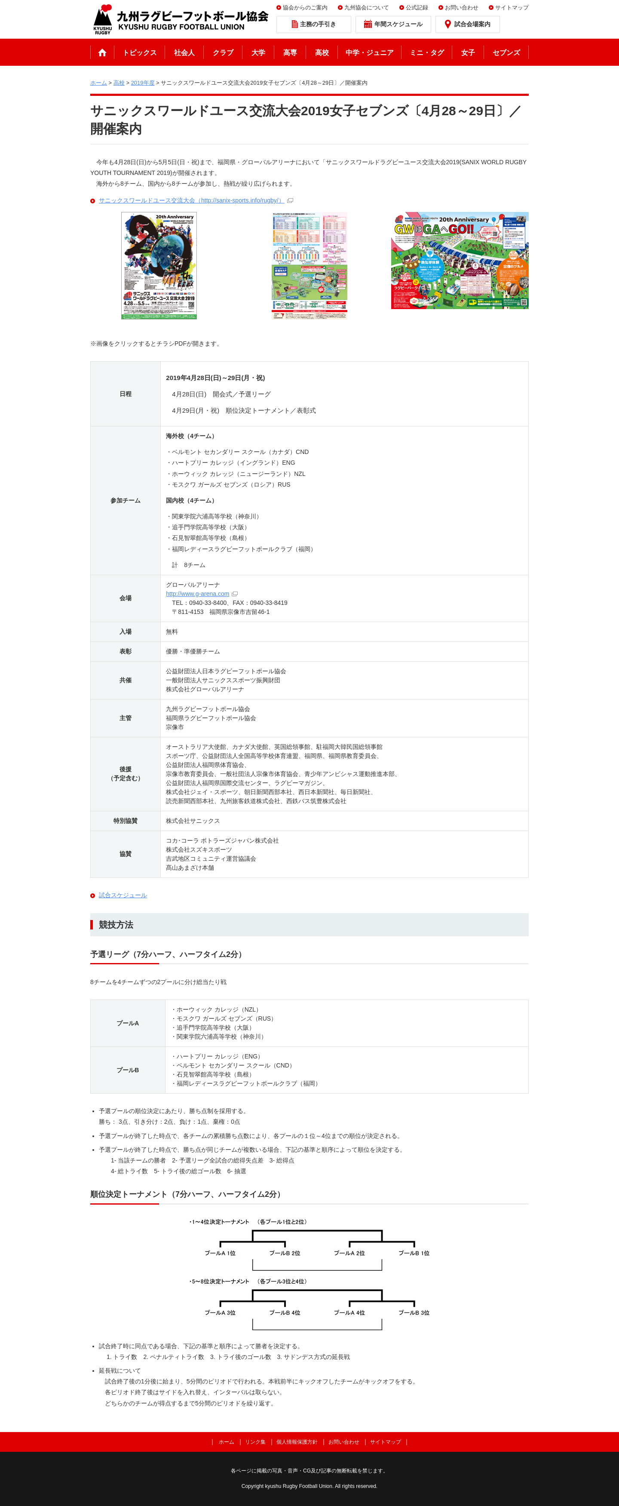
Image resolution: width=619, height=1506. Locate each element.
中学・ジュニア (370, 52)
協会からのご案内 (305, 7)
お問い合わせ (461, 7)
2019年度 (143, 83)
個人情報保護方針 (297, 1442)
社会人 (184, 52)
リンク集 (255, 1442)
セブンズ (506, 52)
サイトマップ (512, 7)
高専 (290, 52)
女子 (468, 52)
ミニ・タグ (427, 52)
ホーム (102, 52)
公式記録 (417, 7)
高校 (322, 52)
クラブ (223, 52)
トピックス (140, 52)
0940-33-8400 (208, 602)
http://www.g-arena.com (197, 593)
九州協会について (366, 7)
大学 (258, 52)
